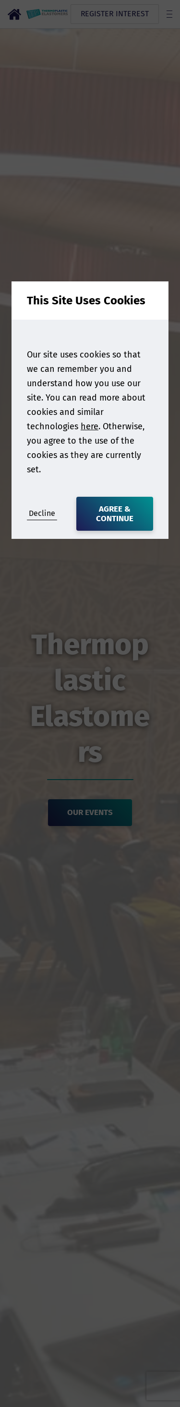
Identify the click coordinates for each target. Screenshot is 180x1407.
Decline (42, 513)
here (89, 426)
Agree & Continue (114, 514)
